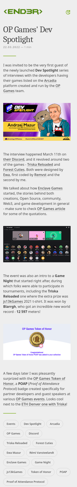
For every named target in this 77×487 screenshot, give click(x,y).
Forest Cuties (14, 169)
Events (11, 424)
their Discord (13, 159)
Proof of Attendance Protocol (25, 482)
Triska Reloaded (40, 164)
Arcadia (50, 80)
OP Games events (30, 399)
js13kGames (13, 301)
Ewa (6, 174)
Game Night (43, 462)
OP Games (13, 433)
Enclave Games (50, 188)
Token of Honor (41, 472)
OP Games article (51, 208)
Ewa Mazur (14, 453)
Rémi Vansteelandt (42, 453)
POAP (63, 472)
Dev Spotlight (32, 424)
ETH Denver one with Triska (43, 404)
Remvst (40, 174)
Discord (33, 433)
